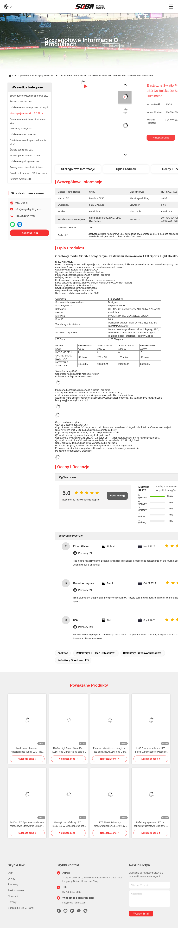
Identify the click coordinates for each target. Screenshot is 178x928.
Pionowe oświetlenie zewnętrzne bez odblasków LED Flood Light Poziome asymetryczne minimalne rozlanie (109, 750)
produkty (24, 75)
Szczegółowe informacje (78, 169)
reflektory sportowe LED (73, 660)
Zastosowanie (16, 890)
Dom (14, 75)
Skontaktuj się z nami (20, 908)
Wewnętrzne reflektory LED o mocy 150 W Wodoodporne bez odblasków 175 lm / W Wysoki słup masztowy (68, 824)
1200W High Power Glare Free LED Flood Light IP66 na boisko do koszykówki (68, 750)
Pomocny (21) (85, 553)
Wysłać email (141, 913)
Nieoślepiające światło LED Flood (49, 75)
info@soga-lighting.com (28, 209)
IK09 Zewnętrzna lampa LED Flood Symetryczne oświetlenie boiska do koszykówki (151, 750)
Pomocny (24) (85, 627)
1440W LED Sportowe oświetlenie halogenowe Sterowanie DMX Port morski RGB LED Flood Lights (27, 824)
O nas (11, 878)
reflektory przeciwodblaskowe (142, 653)
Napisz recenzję (117, 495)
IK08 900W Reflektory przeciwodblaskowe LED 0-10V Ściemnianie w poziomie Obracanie (109, 824)
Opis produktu (126, 169)
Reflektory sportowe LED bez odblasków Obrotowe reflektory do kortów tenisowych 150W (151, 824)
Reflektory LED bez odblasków (95, 653)
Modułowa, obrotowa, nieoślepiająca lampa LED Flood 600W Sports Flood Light (27, 750)
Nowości (13, 896)
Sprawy (12, 902)
